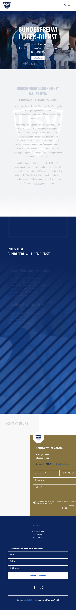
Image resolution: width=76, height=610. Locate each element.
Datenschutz (38, 538)
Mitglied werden (38, 532)
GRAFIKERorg (31, 600)
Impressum (38, 535)
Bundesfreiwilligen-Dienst (38, 33)
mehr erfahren (38, 58)
